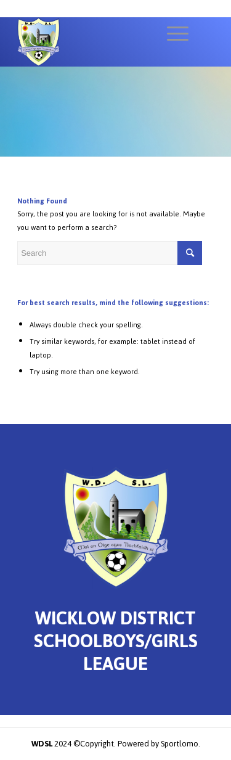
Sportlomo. (180, 743)
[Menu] (171, 34)
